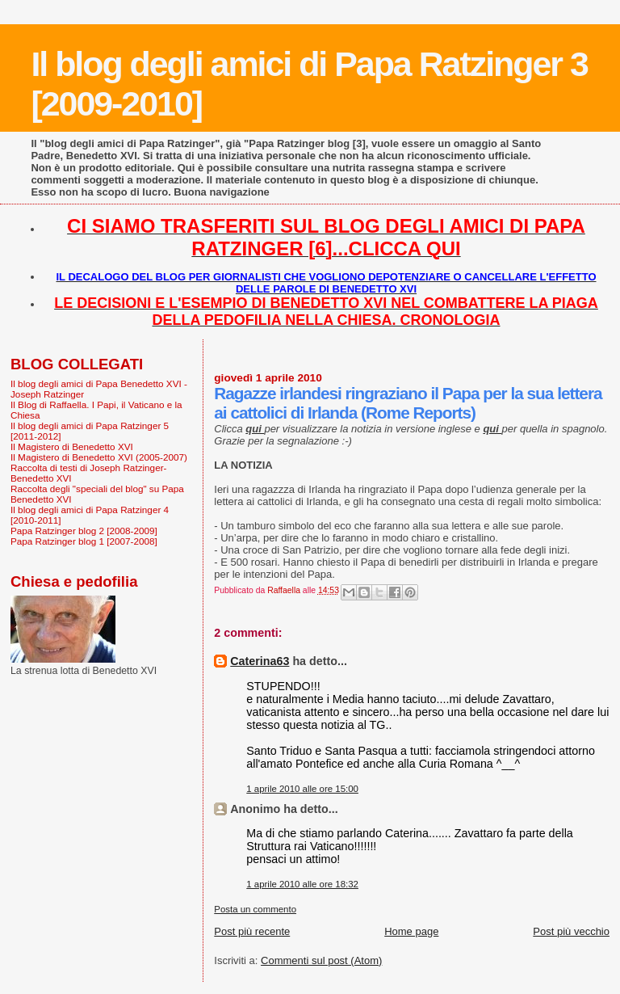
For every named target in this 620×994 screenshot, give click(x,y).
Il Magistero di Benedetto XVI (71, 446)
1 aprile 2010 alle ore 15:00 (302, 789)
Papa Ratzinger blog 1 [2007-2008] (83, 541)
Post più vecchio (571, 931)
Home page (411, 931)
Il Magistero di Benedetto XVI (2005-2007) (98, 457)
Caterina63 (259, 661)
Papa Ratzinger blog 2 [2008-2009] (83, 530)
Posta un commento (255, 909)
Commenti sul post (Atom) (321, 960)
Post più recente (252, 931)
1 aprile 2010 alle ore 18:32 (302, 884)
